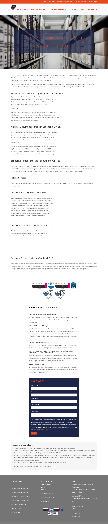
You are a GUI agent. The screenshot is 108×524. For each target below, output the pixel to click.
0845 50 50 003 (49, 1)
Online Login (92, 1)
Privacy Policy (46, 419)
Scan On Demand (80, 1)
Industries (73, 9)
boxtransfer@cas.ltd (64, 1)
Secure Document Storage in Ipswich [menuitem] (76, 514)
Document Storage (19, 9)
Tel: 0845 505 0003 (47, 482)
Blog (82, 9)
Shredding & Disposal (38, 9)
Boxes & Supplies (58, 9)
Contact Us (91, 9)
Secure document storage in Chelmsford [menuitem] (50, 514)
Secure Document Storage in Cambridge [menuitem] (23, 514)
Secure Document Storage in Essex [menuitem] (47, 516)
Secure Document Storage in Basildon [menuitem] (22, 516)
